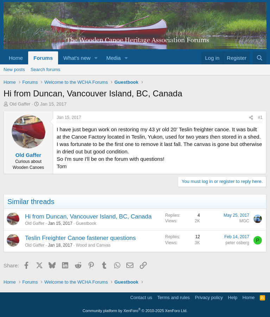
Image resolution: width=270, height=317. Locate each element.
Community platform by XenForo (135, 311)
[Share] (251, 118)
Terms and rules (173, 297)
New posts (14, 69)
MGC (244, 220)
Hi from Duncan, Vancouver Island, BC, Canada (88, 216)
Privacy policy (209, 297)
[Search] (259, 57)
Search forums (46, 69)
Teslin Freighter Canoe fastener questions (80, 238)
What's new (76, 58)
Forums (43, 58)
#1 (260, 117)
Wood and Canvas (93, 245)
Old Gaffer (20, 104)
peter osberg (237, 242)
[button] (96, 57)
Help (233, 297)
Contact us (141, 297)
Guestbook (86, 223)
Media (113, 58)
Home (16, 58)
